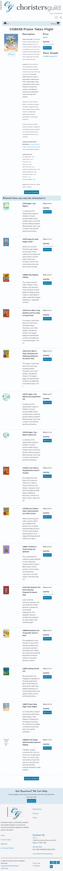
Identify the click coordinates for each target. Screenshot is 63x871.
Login (51, 13)
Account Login (6, 840)
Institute (36, 813)
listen (33, 156)
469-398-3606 (37, 847)
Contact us (31, 801)
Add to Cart (47, 48)
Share (11, 54)
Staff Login (4, 868)
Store (3, 835)
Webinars (4, 844)
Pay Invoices (58, 13)
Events (35, 818)
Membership (37, 809)
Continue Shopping (31, 192)
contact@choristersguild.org (42, 854)
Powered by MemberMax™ (10, 866)
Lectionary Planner (7, 848)
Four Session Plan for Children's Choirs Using (31, 147)
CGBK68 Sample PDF (50, 56)
